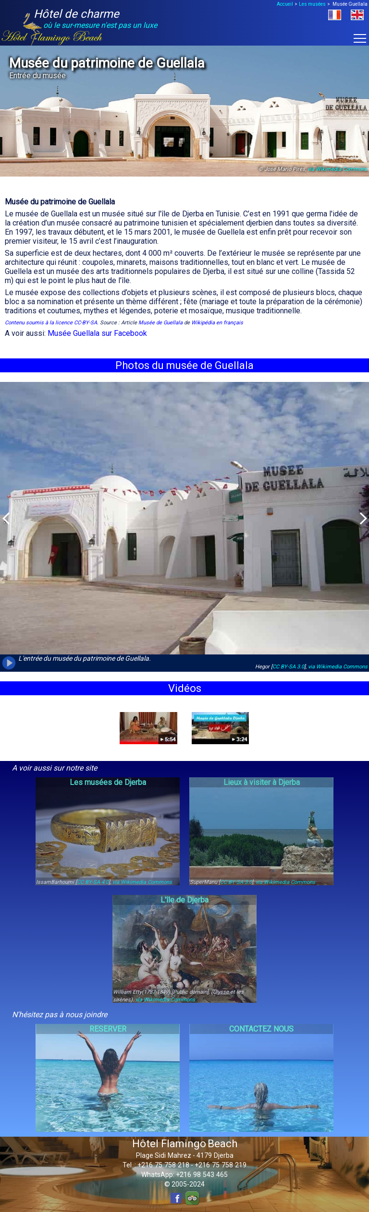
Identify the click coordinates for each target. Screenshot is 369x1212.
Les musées (312, 4)
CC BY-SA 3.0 (288, 667)
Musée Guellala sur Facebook (97, 333)
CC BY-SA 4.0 (93, 882)
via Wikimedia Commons (337, 169)
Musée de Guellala (160, 323)
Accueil (285, 4)
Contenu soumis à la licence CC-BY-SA (51, 323)
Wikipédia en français (217, 323)
